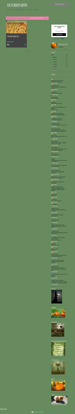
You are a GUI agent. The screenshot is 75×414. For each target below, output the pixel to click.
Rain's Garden (54, 141)
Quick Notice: (54, 109)
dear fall (53, 250)
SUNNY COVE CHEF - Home (57, 225)
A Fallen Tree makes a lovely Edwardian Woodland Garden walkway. (58, 189)
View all (46, 18)
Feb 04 (55, 66)
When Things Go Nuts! (56, 103)
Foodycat (53, 243)
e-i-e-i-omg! (54, 199)
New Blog (53, 195)
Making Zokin (54, 216)
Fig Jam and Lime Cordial (57, 214)
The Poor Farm (54, 254)
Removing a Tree (55, 166)
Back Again (54, 183)
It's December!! (54, 155)
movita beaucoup (55, 219)
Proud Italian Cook (55, 128)
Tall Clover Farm (55, 147)
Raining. (53, 276)
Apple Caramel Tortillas (56, 81)
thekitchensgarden (55, 123)
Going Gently (54, 97)
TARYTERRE (54, 204)
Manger (53, 159)
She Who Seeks (54, 85)
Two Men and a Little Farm (57, 113)
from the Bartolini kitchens (57, 260)
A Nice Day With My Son (56, 119)
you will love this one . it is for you (59, 125)
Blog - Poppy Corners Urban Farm (59, 165)
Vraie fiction (54, 92)
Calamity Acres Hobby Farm (57, 181)
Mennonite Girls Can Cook (57, 80)
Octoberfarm (17, 5)
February (54, 57)
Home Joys (53, 135)
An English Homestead (56, 118)
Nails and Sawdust (55, 170)
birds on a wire (54, 249)
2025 (52, 54)
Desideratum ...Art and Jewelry (58, 176)
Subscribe (59, 34)
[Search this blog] (61, 4)
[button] (25, 45)
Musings (53, 102)
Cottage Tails (54, 194)
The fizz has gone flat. (56, 200)
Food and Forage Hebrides (57, 280)
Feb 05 (55, 64)
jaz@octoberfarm (63, 44)
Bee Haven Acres (55, 154)
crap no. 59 (53, 221)
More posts (28, 51)
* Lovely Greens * (55, 231)
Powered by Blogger (37, 412)
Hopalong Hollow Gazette (57, 187)
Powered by (59, 38)
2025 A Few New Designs (57, 178)
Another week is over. (56, 240)
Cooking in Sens (55, 208)
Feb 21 (55, 61)
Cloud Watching (55, 98)
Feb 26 (55, 59)
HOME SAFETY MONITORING (58, 114)
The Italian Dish (54, 266)
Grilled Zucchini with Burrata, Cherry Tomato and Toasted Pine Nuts (58, 269)
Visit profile (60, 47)
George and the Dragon (56, 93)
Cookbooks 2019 (55, 245)
